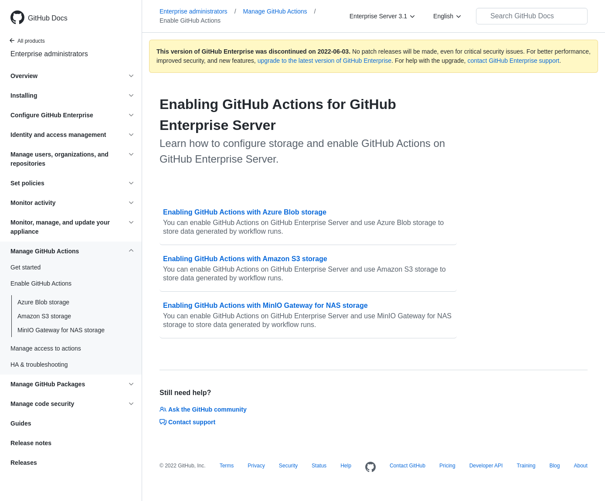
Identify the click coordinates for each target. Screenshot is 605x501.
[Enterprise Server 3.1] (383, 16)
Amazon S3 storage (44, 316)
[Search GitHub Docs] (532, 16)
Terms (227, 466)
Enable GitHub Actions (190, 20)
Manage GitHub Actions (279, 11)
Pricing (447, 466)
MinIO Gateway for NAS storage (61, 330)
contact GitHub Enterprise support (513, 60)
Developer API (486, 466)
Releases (23, 462)
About (580, 466)
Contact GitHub (407, 466)
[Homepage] (370, 467)
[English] (447, 16)
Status (319, 466)
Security (288, 466)
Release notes (30, 443)
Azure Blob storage (43, 302)
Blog (554, 466)
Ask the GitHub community (203, 409)
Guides (20, 423)
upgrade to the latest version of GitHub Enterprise (324, 60)
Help (345, 466)
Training (526, 466)
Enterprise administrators (49, 54)
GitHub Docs (48, 18)
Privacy (256, 466)
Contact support (187, 422)
